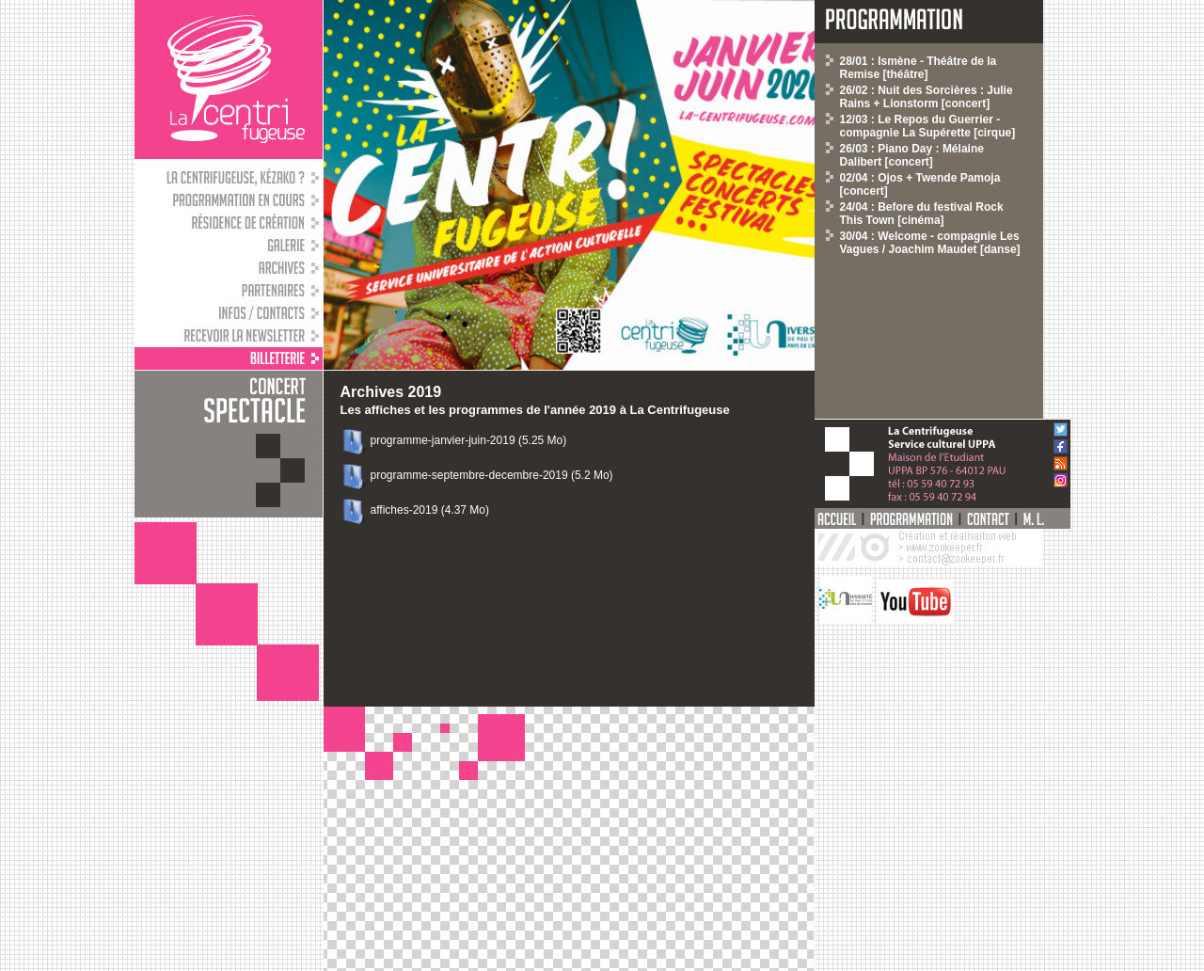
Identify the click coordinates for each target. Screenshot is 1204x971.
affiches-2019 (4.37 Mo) (430, 510)
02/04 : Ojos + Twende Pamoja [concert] (920, 184)
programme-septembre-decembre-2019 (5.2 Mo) (492, 475)
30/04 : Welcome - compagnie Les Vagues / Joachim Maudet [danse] (930, 243)
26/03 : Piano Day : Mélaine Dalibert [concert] (912, 155)
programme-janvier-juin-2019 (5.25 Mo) (469, 440)
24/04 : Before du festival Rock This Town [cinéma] (922, 213)
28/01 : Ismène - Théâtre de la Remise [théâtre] (918, 68)
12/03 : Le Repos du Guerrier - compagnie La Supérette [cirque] (928, 126)
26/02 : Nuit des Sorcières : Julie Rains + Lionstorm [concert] (926, 97)
